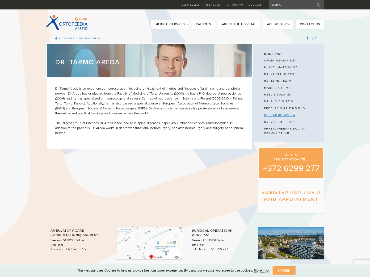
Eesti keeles (191, 4)
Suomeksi (255, 4)
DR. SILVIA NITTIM (279, 101)
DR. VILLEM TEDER (279, 122)
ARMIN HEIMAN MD (279, 60)
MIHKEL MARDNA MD (281, 67)
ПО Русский (234, 4)
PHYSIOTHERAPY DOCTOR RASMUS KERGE (285, 130)
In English (213, 4)
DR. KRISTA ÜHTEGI (280, 74)
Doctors (68, 38)
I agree (284, 270)
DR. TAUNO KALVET (279, 81)
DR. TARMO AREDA (89, 38)
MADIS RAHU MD (277, 88)
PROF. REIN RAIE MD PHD (284, 108)
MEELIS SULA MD (278, 94)
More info (261, 270)
